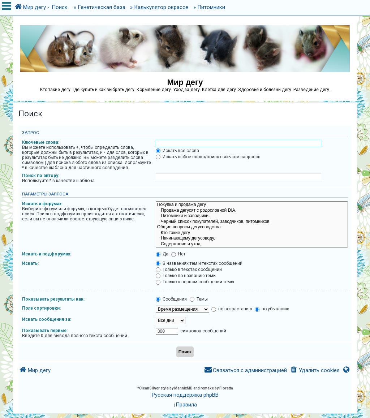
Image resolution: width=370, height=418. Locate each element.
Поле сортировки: (41, 308)
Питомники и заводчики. (251, 216)
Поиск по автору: (40, 175)
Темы (199, 299)
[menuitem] (314, 370)
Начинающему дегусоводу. (251, 238)
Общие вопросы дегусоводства (251, 227)
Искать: (30, 263)
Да (162, 254)
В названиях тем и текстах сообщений (199, 263)
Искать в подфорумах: (46, 254)
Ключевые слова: (40, 142)
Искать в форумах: (42, 203)
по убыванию (272, 308)
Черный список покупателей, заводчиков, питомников (251, 222)
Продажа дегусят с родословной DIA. (251, 211)
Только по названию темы (186, 275)
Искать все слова (177, 150)
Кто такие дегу (251, 233)
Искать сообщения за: (46, 319)
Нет (178, 254)
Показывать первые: (45, 330)
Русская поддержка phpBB (185, 395)
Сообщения (171, 299)
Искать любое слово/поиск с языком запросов (208, 156)
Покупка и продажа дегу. (251, 205)
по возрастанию (231, 308)
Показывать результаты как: (53, 299)
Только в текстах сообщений (189, 269)
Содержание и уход (251, 244)
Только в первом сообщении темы (195, 281)
